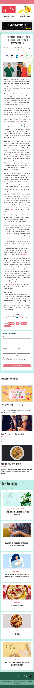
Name (5, 348)
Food (17, 659)
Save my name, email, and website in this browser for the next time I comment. (15, 358)
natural (11, 284)
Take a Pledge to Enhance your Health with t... (9, 16)
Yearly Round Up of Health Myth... (13, 404)
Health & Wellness (7, 407)
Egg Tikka (17, 634)
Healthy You (5, 436)
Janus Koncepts (17, 683)
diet (18, 323)
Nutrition (23, 676)
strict (17, 154)
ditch (17, 121)
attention (11, 323)
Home (6, 676)
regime (7, 326)
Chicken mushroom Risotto (11, 464)
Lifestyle (17, 540)
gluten (12, 209)
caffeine (23, 254)
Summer (13, 676)
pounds (24, 323)
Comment (6, 337)
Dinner (3, 466)
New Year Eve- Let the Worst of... (13, 434)
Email (19, 348)
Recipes (17, 602)
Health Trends (17, 571)
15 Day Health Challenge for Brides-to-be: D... (25, 16)
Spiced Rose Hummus (17, 605)
